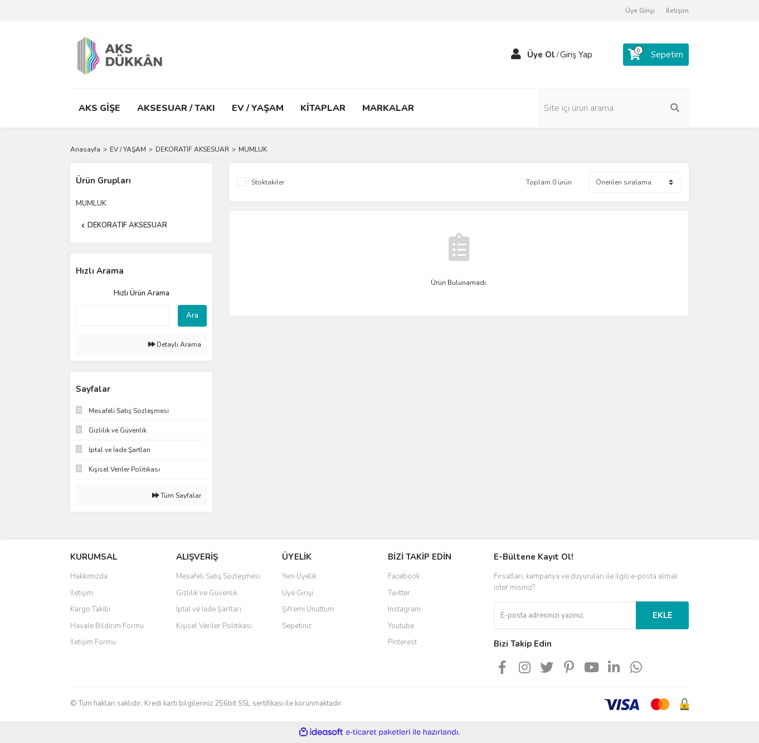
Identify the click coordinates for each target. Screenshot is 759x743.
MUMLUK (253, 149)
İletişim (677, 10)
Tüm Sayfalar (176, 495)
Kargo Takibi (90, 609)
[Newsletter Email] (565, 615)
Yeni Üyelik (299, 576)
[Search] (613, 108)
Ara (192, 315)
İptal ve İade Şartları (208, 609)
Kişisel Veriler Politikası (214, 626)
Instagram (404, 609)
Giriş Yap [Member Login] (576, 54)
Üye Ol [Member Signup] (541, 54)
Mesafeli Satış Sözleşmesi (218, 576)
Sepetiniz (297, 626)
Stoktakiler (267, 182)
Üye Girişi (640, 10)
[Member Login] (516, 54)
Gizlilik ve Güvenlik (206, 593)
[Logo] (122, 54)
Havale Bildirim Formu (107, 626)
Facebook (404, 576)
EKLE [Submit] (663, 615)
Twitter (399, 593)
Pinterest (402, 642)
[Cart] (656, 54)
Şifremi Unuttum (308, 609)
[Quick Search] (122, 315)
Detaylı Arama (174, 344)
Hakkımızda (89, 576)
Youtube (401, 626)
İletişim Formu (93, 642)
